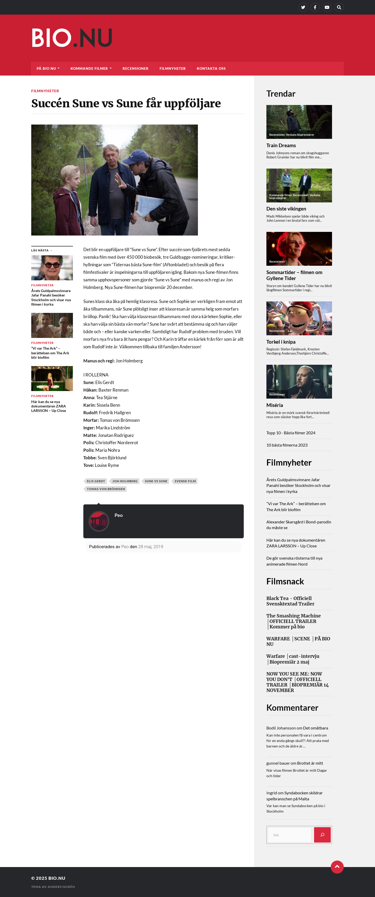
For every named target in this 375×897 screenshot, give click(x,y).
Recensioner (136, 68)
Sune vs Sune (156, 481)
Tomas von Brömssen (106, 489)
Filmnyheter (173, 68)
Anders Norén (61, 887)
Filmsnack (285, 581)
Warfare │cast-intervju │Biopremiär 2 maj (292, 659)
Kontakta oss (211, 68)
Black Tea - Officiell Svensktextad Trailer (290, 601)
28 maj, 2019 (150, 546)
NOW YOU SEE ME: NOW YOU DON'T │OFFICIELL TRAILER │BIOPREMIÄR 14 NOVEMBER (297, 682)
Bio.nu (56, 878)
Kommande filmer (89, 68)
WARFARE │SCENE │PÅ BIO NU (298, 641)
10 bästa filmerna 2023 (287, 444)
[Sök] (322, 835)
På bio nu (46, 68)
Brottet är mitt (310, 762)
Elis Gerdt (96, 481)
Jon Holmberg (125, 481)
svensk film (185, 481)
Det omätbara (315, 727)
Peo (119, 515)
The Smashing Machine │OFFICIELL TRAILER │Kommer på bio (293, 621)
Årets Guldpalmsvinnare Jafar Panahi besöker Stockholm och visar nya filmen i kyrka (298, 485)
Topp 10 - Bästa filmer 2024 (290, 432)
